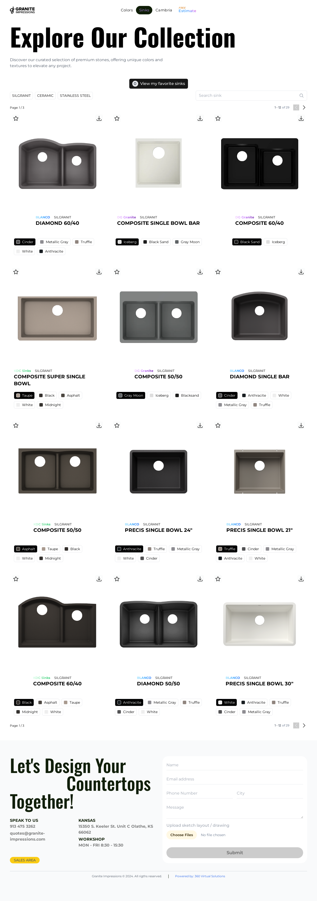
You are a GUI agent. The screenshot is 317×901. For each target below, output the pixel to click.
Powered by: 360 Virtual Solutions (200, 876)
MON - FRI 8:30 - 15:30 (101, 845)
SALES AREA (25, 860)
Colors (127, 10)
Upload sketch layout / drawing (197, 825)
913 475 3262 (22, 826)
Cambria (164, 10)
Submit (235, 852)
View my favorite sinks (158, 84)
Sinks (144, 10)
